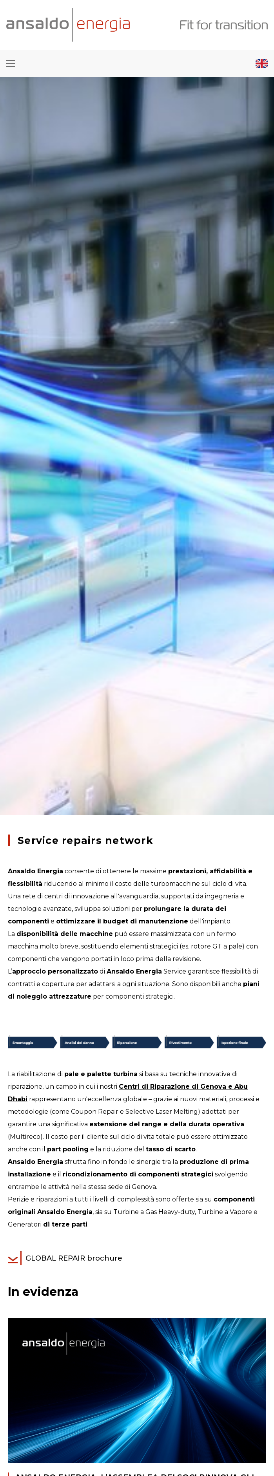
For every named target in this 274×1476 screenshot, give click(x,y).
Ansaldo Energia (35, 871)
